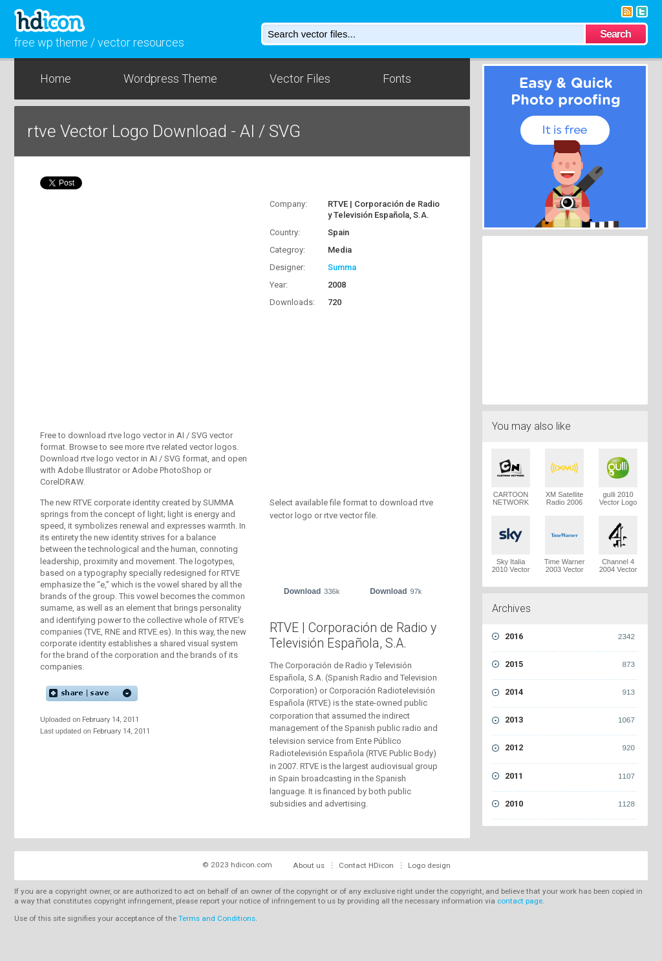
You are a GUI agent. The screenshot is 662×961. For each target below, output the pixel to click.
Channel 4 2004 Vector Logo (618, 569)
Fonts (397, 78)
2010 (570, 804)
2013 (570, 720)
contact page (519, 900)
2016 (570, 636)
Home (55, 78)
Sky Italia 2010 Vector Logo (511, 569)
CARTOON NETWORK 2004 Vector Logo (511, 506)
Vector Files (300, 78)
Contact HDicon (366, 865)
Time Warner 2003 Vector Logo (564, 569)
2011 (570, 776)
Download (311, 591)
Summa (342, 267)
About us (309, 865)
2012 (570, 748)
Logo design (429, 865)
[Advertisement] (350, 395)
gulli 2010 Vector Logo (618, 498)
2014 (570, 692)
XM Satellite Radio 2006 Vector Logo (565, 502)
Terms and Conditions (216, 918)
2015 (570, 664)
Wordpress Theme (170, 78)
